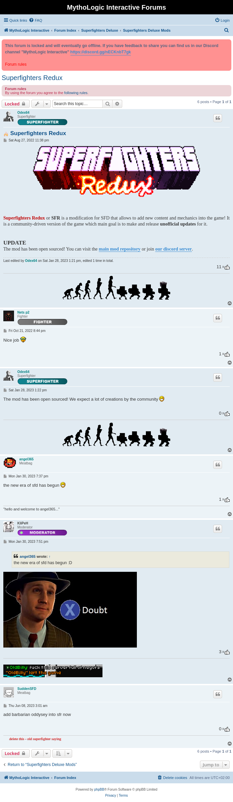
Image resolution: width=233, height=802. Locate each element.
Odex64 (23, 112)
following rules (75, 93)
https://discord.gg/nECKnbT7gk (100, 52)
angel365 (26, 459)
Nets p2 (23, 312)
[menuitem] (35, 20)
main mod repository (120, 249)
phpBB (99, 789)
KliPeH (22, 523)
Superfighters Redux (32, 77)
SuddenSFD (26, 689)
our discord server (173, 249)
